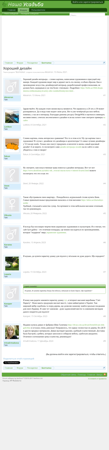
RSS (105, 374)
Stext (6, 186)
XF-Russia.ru (15, 380)
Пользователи (38, 10)
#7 (104, 272)
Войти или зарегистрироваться (88, 2)
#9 (104, 341)
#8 (104, 316)
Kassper (8, 304)
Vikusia (7, 215)
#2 (104, 125)
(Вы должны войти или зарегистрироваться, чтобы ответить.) (76, 354)
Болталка (20, 72)
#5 (104, 213)
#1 (104, 95)
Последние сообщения (29, 14)
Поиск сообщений (11, 14)
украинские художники (56, 232)
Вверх (99, 374)
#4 (104, 183)
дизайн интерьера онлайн (70, 147)
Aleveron (49, 72)
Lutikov (8, 127)
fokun (7, 156)
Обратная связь (68, 374)
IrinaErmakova (11, 343)
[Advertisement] (54, 40)
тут (65, 300)
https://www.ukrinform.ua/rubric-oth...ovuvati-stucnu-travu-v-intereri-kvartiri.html (56, 171)
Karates (8, 245)
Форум (23, 10)
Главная (12, 10)
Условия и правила (97, 378)
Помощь (82, 374)
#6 (104, 242)
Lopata (7, 274)
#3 (104, 154)
